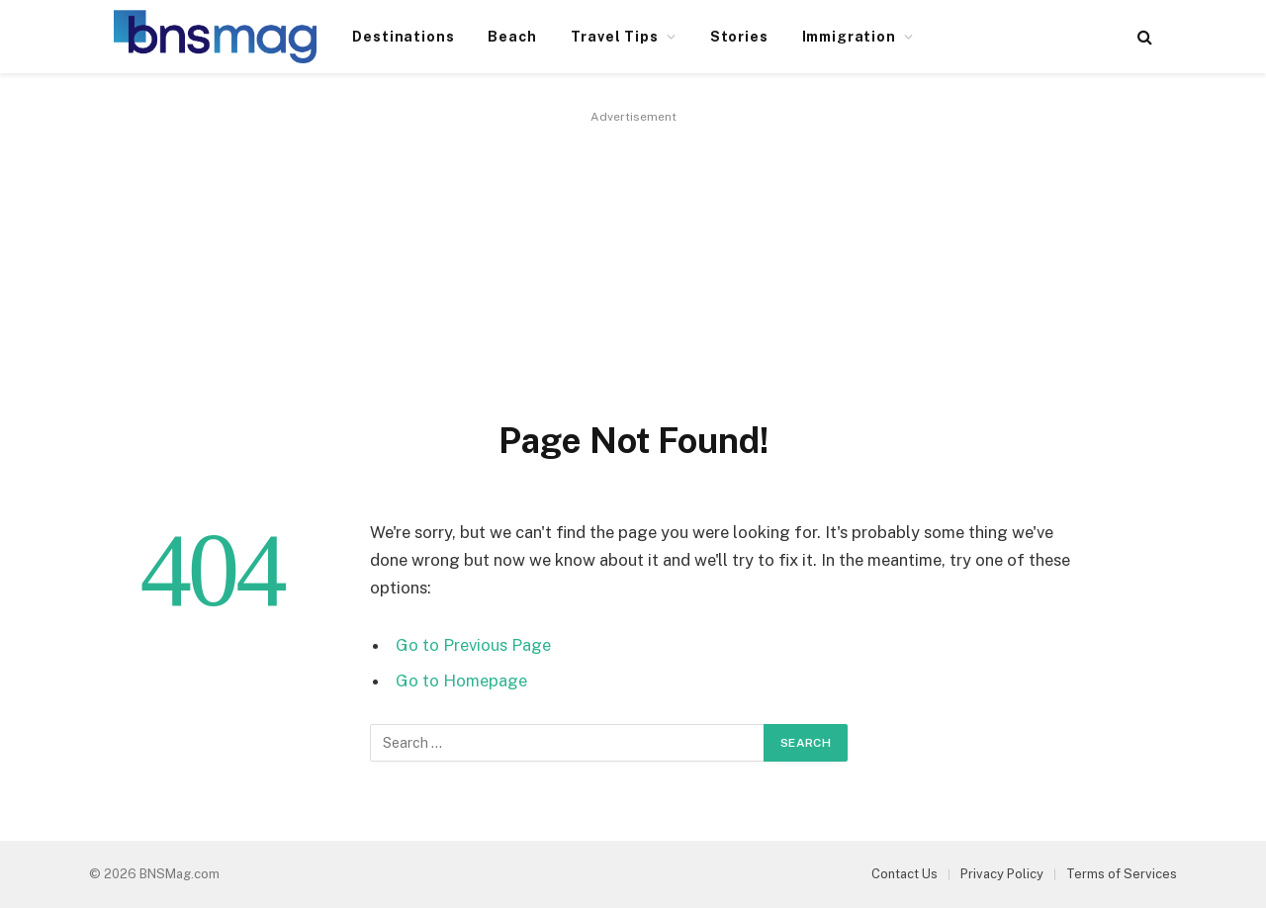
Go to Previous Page (473, 645)
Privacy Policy (1001, 873)
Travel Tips (615, 37)
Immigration (849, 37)
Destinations (403, 37)
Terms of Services (1121, 873)
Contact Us (904, 873)
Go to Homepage (461, 680)
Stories (739, 37)
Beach (512, 37)
